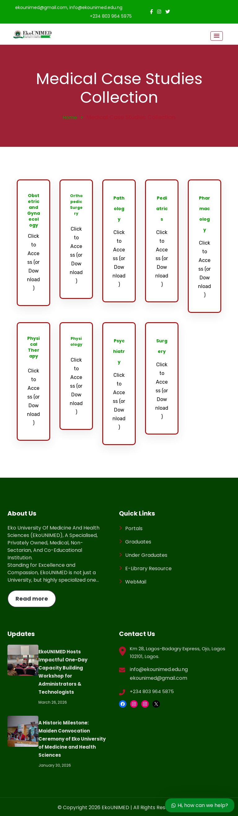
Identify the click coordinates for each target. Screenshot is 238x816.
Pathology (119, 208)
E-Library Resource (148, 568)
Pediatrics (162, 208)
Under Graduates (146, 555)
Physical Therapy (33, 347)
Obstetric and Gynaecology (33, 210)
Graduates (138, 541)
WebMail (135, 581)
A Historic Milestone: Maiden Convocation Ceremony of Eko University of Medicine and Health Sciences (72, 738)
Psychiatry (119, 351)
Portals (134, 528)
